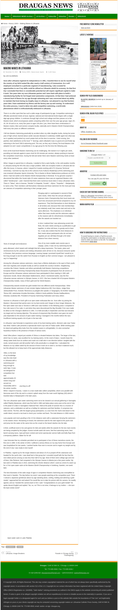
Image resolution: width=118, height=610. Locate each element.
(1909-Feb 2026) (91, 106)
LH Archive (40, 16)
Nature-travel (35, 72)
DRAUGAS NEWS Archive (22, 16)
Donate (71, 16)
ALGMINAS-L (11, 547)
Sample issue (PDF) (98, 89)
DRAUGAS (82, 16)
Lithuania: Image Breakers (17, 552)
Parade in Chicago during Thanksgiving (62, 553)
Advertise (62, 16)
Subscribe (52, 16)
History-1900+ (14, 23)
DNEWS (20, 547)
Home (7, 16)
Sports (42, 72)
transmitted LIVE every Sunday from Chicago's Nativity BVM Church (97, 196)
